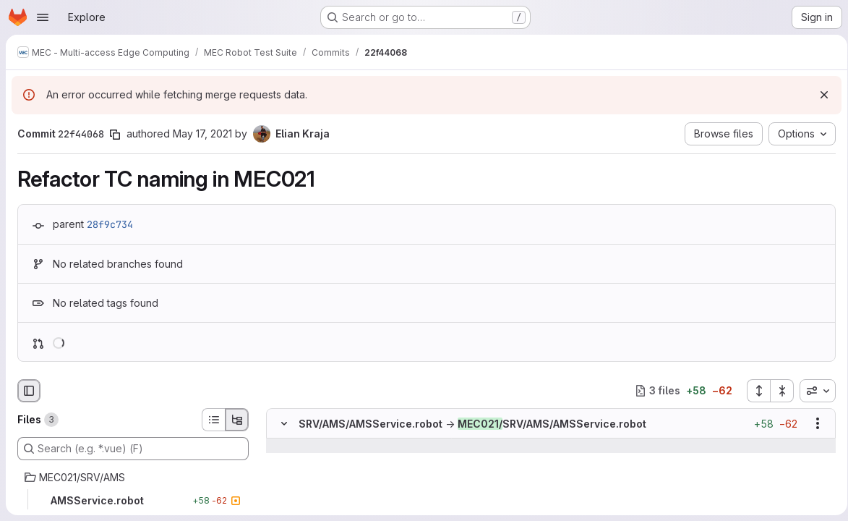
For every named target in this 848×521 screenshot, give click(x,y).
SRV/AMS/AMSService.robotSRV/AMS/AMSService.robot (472, 424)
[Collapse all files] (777, 390)
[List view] (213, 419)
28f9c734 (110, 224)
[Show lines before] (302, 446)
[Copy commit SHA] (115, 134)
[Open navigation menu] (42, 17)
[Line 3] (282, 460)
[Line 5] (282, 489)
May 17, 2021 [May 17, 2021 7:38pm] (202, 133)
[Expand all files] (753, 390)
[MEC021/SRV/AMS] (133, 477)
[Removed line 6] (282, 503)
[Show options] (812, 423)
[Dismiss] (819, 94)
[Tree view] (237, 419)
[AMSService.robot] (133, 500)
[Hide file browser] (28, 390)
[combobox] (813, 390)
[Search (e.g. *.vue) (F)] (133, 448)
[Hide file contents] (284, 423)
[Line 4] (282, 474)
